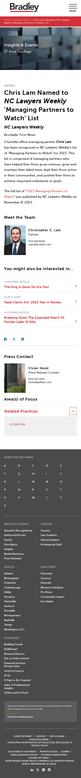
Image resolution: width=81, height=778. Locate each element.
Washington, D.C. (14, 628)
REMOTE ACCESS (49, 750)
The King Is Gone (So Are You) (26, 286)
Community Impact (52, 596)
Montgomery (12, 614)
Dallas (7, 591)
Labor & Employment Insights (17, 686)
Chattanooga (12, 586)
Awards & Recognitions (18, 529)
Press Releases (12, 557)
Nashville (9, 619)
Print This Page (20, 51)
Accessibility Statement (22, 750)
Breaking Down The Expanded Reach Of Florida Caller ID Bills (34, 319)
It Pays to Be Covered (17, 679)
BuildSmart (10, 648)
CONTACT (41, 735)
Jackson (9, 605)
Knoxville (9, 610)
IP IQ (7, 675)
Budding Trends (13, 643)
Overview (46, 572)
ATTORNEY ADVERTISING (54, 754)
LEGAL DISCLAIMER (39, 738)
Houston (9, 596)
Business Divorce (14, 653)
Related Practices (21, 410)
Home (7, 20)
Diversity (46, 582)
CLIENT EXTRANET (22, 735)
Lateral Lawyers (50, 539)
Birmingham (11, 577)
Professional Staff (51, 543)
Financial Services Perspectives (14, 664)
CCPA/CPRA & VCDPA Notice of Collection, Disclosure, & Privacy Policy (40, 743)
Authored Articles (15, 534)
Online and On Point (16, 692)
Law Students (49, 534)
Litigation (17, 423)
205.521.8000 (57, 735)
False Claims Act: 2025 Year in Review (32, 302)
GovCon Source (14, 670)
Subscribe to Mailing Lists (20, 716)
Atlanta (8, 572)
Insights (8, 548)
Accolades (47, 600)
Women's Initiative (52, 586)
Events (8, 539)
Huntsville (10, 600)
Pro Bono (46, 591)
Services (46, 577)
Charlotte (10, 582)
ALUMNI (65, 750)
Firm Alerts (10, 543)
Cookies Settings (38, 757)
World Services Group (24, 754)
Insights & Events (22, 20)
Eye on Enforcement (16, 657)
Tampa (8, 624)
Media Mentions (14, 553)
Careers (45, 529)
